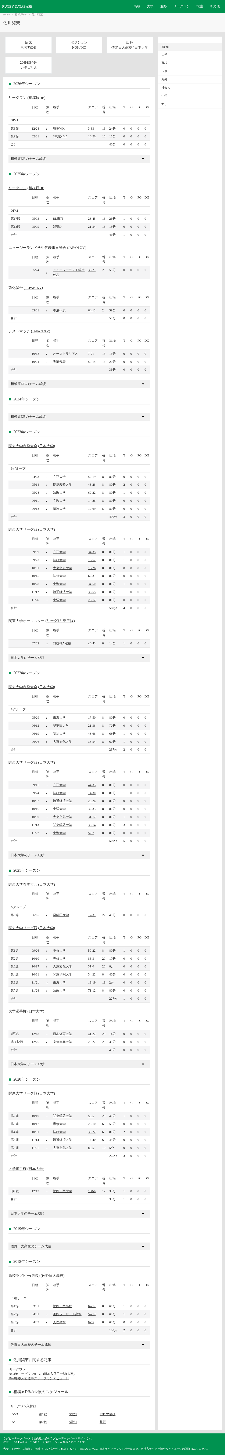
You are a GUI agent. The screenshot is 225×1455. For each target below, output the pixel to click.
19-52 (92, 560)
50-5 (91, 1116)
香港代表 (59, 310)
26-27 (92, 1042)
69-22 (92, 492)
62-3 (91, 576)
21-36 (92, 725)
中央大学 (59, 950)
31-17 (92, 817)
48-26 (92, 484)
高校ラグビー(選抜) (24, 1276)
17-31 (92, 915)
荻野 (103, 1422)
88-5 (91, 1147)
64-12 (92, 310)
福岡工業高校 (62, 1306)
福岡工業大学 (62, 1191)
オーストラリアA (65, 353)
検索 (199, 6)
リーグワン (181, 6)
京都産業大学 (62, 1042)
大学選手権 (17, 1011)
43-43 (92, 643)
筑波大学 (59, 508)
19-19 (92, 982)
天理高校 (59, 1322)
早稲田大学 (61, 725)
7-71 (91, 353)
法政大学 (59, 492)
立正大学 (59, 476)
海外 (164, 79)
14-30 (92, 793)
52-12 (92, 1314)
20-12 (92, 600)
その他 (215, 6)
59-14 (92, 361)
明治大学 (59, 733)
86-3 (91, 958)
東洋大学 (59, 600)
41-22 (92, 1034)
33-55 (92, 592)
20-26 (92, 801)
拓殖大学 (59, 576)
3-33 (91, 128)
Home (6, 14)
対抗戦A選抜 (62, 643)
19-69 (92, 508)
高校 (137, 6)
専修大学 (59, 958)
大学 (150, 6)
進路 (163, 6)
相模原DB (21, 14)
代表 (164, 71)
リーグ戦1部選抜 (60, 621)
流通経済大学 (62, 592)
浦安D (57, 226)
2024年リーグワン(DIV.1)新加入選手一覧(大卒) (41, 1374)
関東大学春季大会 (22, 446)
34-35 (92, 552)
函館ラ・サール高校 (67, 1314)
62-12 (92, 1306)
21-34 (92, 226)
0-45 (91, 1322)
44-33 (92, 785)
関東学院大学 (62, 825)
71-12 (92, 990)
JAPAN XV (76, 248)
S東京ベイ (60, 136)
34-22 (92, 974)
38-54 (92, 741)
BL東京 (58, 218)
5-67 (91, 833)
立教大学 (59, 500)
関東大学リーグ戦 (22, 529)
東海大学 (59, 584)
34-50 (92, 584)
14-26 (92, 500)
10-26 (92, 136)
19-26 (92, 568)
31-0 (91, 966)
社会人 (165, 87)
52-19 (92, 476)
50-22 (92, 950)
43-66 (92, 733)
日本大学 (141, 47)
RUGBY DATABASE (17, 6)
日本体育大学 (62, 1034)
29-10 (92, 1124)
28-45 (92, 218)
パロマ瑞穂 (107, 1414)
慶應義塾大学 (62, 484)
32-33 (92, 809)
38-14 (92, 825)
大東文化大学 (62, 568)
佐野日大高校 (121, 47)
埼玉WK (59, 128)
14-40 (92, 1139)
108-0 (92, 1191)
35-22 (92, 1132)
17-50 (92, 717)
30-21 (92, 270)
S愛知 (73, 1414)
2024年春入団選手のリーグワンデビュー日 (38, 1378)
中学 (164, 95)
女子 (164, 104)
